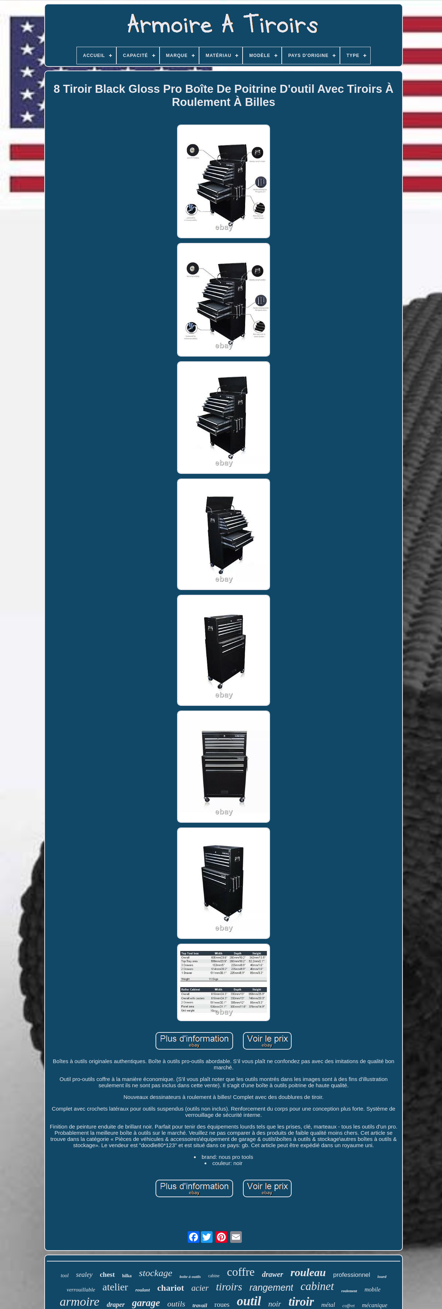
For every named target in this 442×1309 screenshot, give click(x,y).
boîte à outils (190, 1276)
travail (199, 1305)
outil (249, 1301)
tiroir (301, 1301)
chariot (170, 1288)
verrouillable (81, 1290)
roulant (142, 1290)
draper (116, 1304)
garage (146, 1302)
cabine (214, 1275)
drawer (272, 1274)
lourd (382, 1276)
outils (176, 1303)
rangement (271, 1287)
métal (328, 1304)
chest (107, 1274)
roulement (349, 1291)
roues (221, 1304)
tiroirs (229, 1287)
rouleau (308, 1272)
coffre (241, 1271)
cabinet (317, 1286)
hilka (127, 1275)
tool (65, 1275)
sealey (84, 1274)
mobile (372, 1289)
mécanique (374, 1305)
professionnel (351, 1274)
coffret (348, 1305)
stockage (155, 1273)
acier (200, 1288)
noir (274, 1304)
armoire (79, 1301)
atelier (115, 1287)
